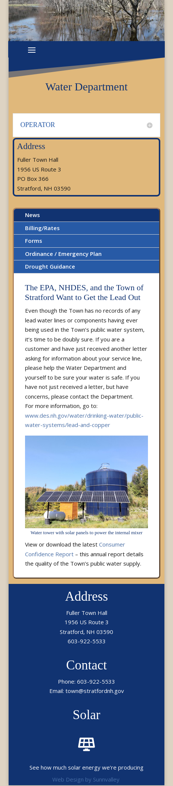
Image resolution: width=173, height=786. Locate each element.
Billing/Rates (42, 228)
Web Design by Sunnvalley (86, 779)
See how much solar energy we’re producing (86, 767)
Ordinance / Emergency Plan (63, 253)
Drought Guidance (50, 266)
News (32, 215)
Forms (33, 240)
